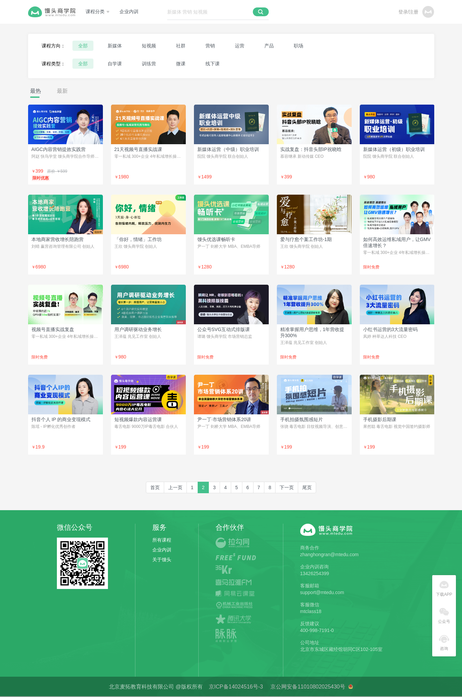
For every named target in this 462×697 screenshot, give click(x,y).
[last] (307, 487)
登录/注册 (408, 12)
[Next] (286, 487)
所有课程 (161, 540)
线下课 (212, 63)
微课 (180, 63)
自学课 (115, 63)
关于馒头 (161, 559)
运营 (239, 45)
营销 (210, 45)
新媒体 (115, 45)
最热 (35, 91)
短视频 (149, 45)
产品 (269, 45)
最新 (62, 91)
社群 (180, 45)
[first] (155, 487)
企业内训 (128, 11)
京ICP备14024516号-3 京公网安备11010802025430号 (278, 687)
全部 (83, 45)
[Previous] (175, 487)
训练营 (149, 63)
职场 (298, 45)
